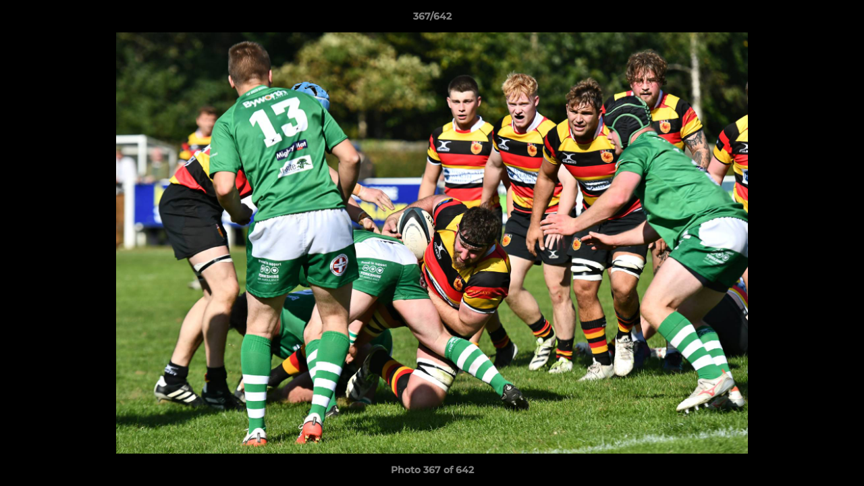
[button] (840, 20)
